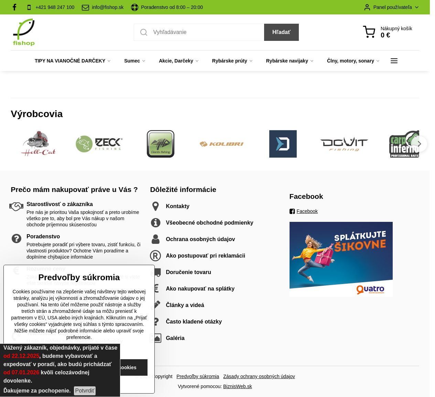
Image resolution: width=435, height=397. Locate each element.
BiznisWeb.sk (237, 386)
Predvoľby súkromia (197, 376)
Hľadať (281, 32)
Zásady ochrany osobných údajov (259, 376)
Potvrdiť (85, 391)
